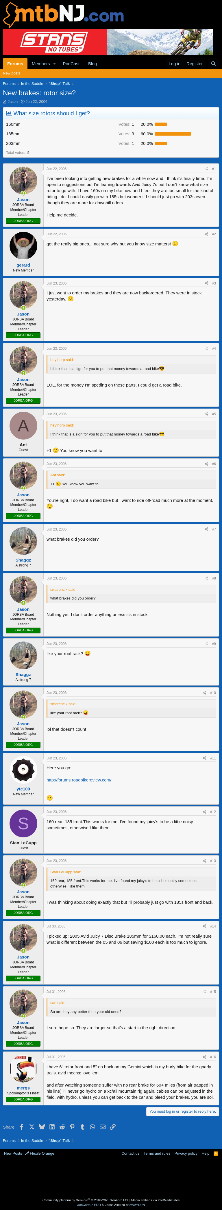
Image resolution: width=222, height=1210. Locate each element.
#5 (214, 414)
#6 (214, 464)
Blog (92, 63)
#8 (214, 578)
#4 (214, 349)
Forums (15, 63)
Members (41, 63)
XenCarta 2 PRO (89, 1205)
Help (206, 1153)
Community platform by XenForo (85, 1200)
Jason (13, 101)
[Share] (206, 169)
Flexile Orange (39, 1153)
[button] (54, 63)
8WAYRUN (137, 1205)
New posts (12, 73)
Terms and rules (157, 1153)
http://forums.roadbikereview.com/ (79, 779)
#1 (214, 169)
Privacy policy (186, 1153)
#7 (214, 529)
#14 (213, 926)
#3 (214, 283)
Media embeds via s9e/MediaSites (155, 1200)
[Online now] (23, 193)
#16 (213, 1057)
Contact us (130, 1153)
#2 (214, 234)
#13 (213, 861)
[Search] (213, 63)
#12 (213, 812)
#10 (213, 693)
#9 (214, 644)
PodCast (71, 63)
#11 (213, 758)
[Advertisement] (111, 1178)
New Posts (13, 1153)
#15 (213, 992)
